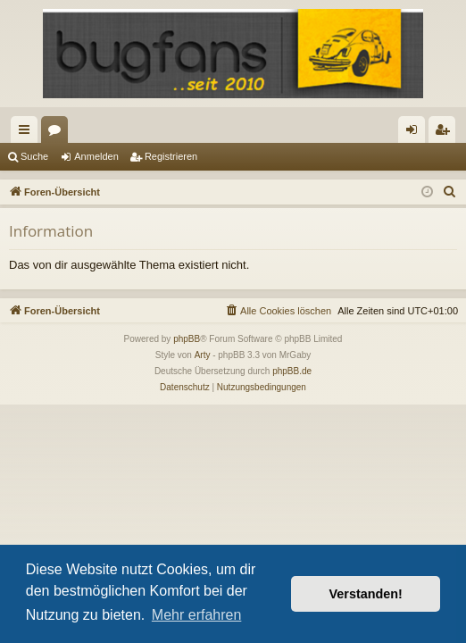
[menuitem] (450, 192)
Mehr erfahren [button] (197, 614)
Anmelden (96, 156)
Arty (203, 355)
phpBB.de (292, 371)
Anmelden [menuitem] (415, 133)
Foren (58, 133)
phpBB (186, 339)
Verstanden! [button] (366, 594)
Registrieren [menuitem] (446, 133)
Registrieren (171, 156)
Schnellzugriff (27, 133)
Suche (34, 156)
